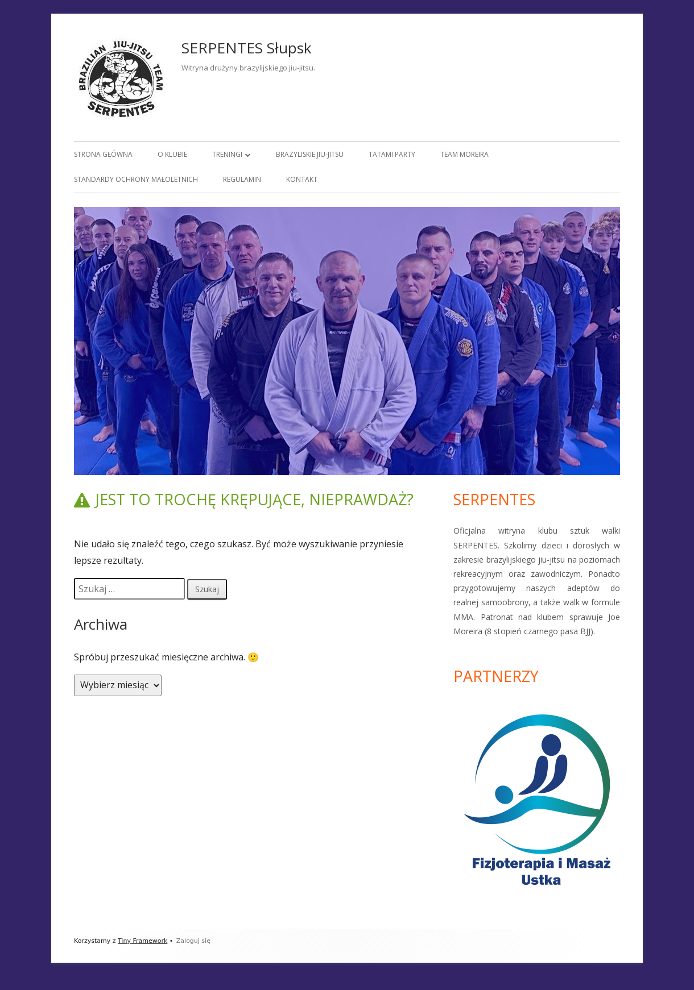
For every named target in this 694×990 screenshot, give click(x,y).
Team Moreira (464, 154)
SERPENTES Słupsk (246, 48)
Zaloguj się (193, 941)
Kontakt (301, 179)
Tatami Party (392, 154)
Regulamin (242, 179)
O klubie (172, 154)
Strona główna (103, 154)
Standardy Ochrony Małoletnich (136, 179)
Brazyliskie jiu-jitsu (310, 154)
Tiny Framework (142, 941)
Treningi (227, 154)
